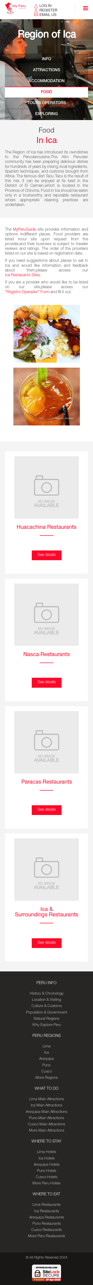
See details (46, 555)
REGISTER (48, 10)
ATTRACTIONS (46, 70)
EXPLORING (46, 114)
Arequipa (46, 1059)
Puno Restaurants (46, 1224)
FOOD (46, 92)
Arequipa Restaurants (46, 1217)
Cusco (46, 1072)
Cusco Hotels (46, 1177)
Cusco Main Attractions (46, 1124)
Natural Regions (46, 1019)
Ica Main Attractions (46, 1105)
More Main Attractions (46, 1131)
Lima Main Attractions (46, 1099)
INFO (46, 60)
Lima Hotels (46, 1152)
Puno (46, 1065)
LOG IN (45, 6)
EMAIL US (48, 15)
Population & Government (46, 1012)
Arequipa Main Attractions (46, 1112)
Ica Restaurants (46, 1211)
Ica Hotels (47, 1158)
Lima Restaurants (46, 1205)
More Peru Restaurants (46, 1236)
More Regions (46, 1078)
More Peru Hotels (46, 1183)
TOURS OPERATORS (47, 103)
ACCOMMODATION (47, 81)
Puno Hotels (46, 1171)
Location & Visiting (46, 1000)
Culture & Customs (46, 1006)
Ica (46, 1053)
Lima (47, 1046)
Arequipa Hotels (47, 1165)
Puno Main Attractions (46, 1118)
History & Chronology (46, 994)
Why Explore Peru (46, 1025)
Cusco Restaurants (46, 1230)
